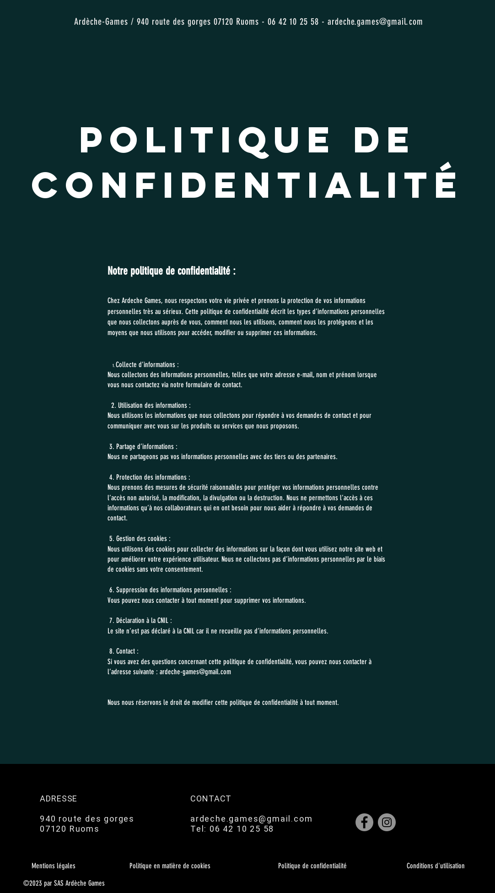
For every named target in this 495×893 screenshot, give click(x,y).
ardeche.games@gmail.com (375, 21)
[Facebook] (364, 822)
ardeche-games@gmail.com (195, 671)
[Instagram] (387, 822)
